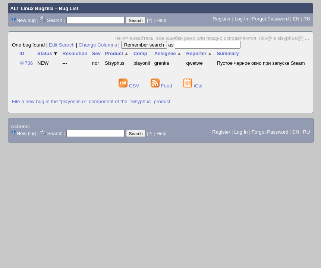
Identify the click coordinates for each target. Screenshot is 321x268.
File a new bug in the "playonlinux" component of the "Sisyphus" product (91, 101)
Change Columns (98, 45)
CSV (130, 86)
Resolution (74, 53)
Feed (162, 86)
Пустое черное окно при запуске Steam (261, 63)
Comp (140, 53)
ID (21, 53)
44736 (26, 63)
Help (161, 20)
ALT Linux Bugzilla (32, 8)
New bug (26, 20)
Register (221, 19)
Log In (241, 19)
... (307, 38)
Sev (96, 53)
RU (307, 19)
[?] (149, 20)
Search (54, 20)
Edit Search (62, 45)
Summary (228, 53)
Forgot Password (270, 19)
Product (117, 53)
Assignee (168, 53)
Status (47, 53)
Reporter (199, 53)
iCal (192, 86)
